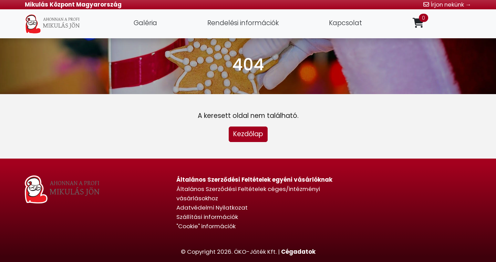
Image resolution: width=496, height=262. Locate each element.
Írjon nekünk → (447, 4)
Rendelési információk (243, 23)
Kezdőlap (248, 134)
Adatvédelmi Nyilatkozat (212, 207)
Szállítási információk (207, 217)
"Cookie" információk (206, 226)
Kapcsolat (345, 23)
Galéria (145, 23)
